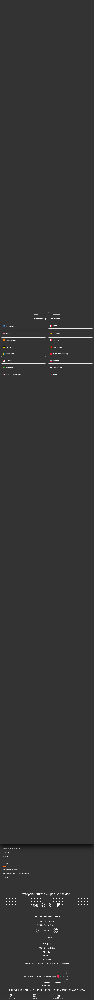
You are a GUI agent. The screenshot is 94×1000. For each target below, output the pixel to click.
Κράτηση (34, 996)
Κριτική (47, 952)
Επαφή (47, 959)
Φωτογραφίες (47, 948)
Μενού (47, 956)
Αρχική (47, 944)
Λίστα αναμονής (58, 996)
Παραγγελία (12, 996)
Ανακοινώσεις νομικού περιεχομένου (47, 963)
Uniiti (49, 985)
